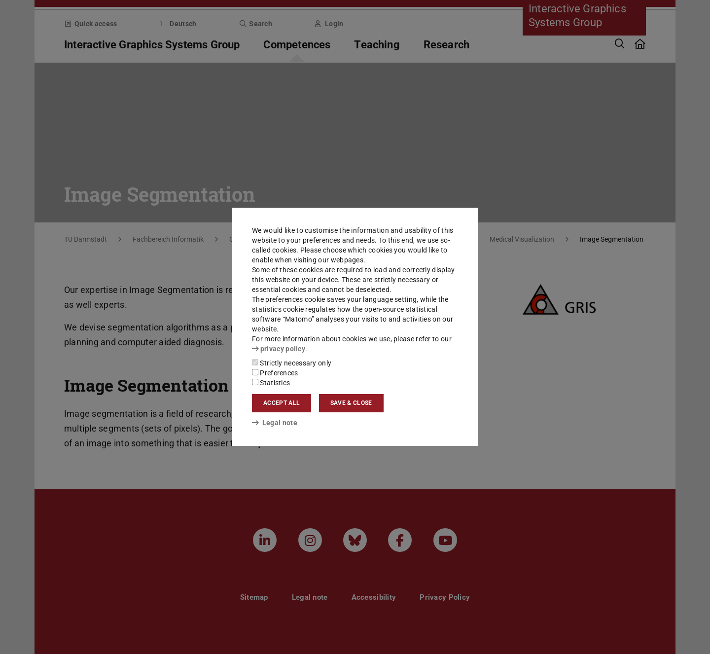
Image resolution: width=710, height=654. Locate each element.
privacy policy (278, 349)
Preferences (275, 373)
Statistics (271, 383)
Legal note (274, 423)
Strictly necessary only (291, 363)
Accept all (281, 403)
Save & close (351, 403)
